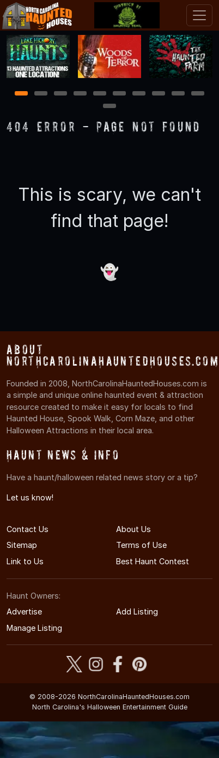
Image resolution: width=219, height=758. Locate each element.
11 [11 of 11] (109, 106)
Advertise (24, 611)
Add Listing (137, 611)
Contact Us (27, 529)
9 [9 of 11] (178, 94)
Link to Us (25, 561)
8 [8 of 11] (158, 94)
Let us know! (30, 497)
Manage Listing (34, 627)
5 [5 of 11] (100, 94)
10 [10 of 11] (198, 94)
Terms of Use (141, 545)
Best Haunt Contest (152, 561)
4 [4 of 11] (80, 94)
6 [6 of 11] (119, 94)
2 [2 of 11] (41, 94)
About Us (133, 529)
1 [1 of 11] (21, 94)
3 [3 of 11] (60, 94)
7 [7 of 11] (139, 94)
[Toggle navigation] (199, 15)
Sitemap (22, 545)
